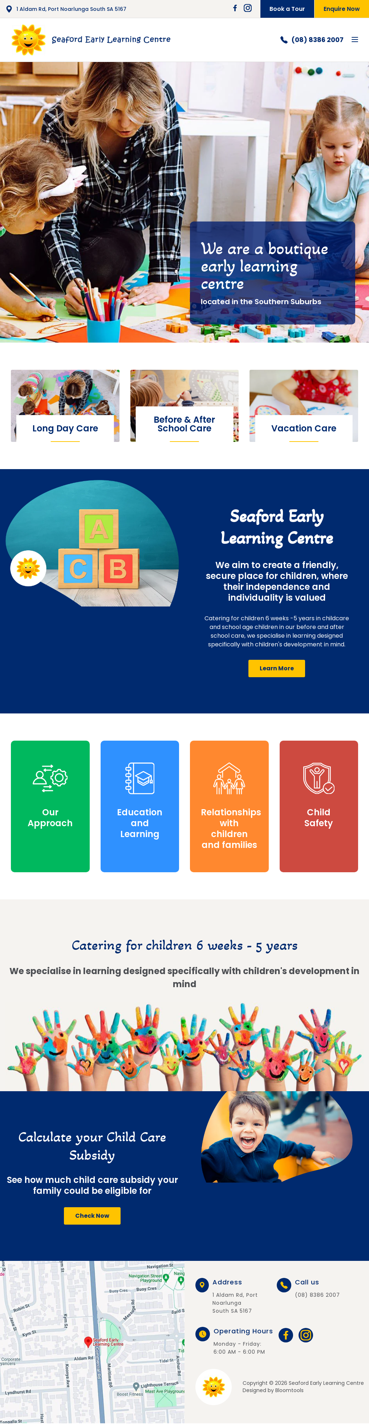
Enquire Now (342, 9)
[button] (276, 668)
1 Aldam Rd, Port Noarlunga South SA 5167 (65, 9)
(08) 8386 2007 (312, 40)
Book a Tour (287, 9)
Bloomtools (289, 1390)
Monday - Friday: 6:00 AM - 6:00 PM (243, 1341)
